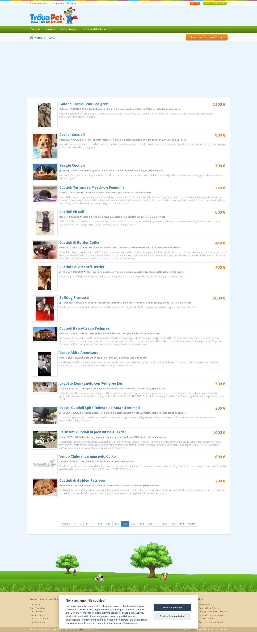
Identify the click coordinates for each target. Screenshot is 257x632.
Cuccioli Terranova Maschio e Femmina (92, 187)
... (92, 523)
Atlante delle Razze (95, 29)
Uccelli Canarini (206, 618)
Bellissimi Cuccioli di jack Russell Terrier (92, 432)
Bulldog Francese (74, 298)
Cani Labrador (37, 611)
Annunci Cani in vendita (44, 599)
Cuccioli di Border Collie (79, 242)
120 (108, 523)
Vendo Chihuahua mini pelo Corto (87, 456)
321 (173, 523)
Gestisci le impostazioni (172, 616)
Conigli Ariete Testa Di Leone (213, 611)
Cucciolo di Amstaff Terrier (81, 267)
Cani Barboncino (38, 622)
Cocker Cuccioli (72, 135)
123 (133, 523)
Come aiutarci (89, 629)
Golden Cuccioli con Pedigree (83, 104)
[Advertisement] (128, 69)
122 (126, 523)
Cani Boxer (35, 604)
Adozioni (50, 29)
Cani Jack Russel (37, 615)
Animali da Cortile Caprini (211, 622)
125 (150, 523)
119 (100, 523)
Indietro (66, 523)
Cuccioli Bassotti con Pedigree (84, 328)
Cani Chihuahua (37, 608)
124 (142, 523)
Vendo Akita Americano (78, 353)
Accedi (194, 3)
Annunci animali (38, 3)
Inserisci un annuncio (64, 3)
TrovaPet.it (222, 629)
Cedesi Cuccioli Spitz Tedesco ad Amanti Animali (99, 408)
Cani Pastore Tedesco (40, 618)
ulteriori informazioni (92, 619)
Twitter (196, 629)
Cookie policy (130, 623)
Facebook (184, 629)
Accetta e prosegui (172, 607)
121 (117, 523)
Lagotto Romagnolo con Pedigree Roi (90, 383)
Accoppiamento (69, 29)
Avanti (191, 523)
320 (165, 523)
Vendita (35, 29)
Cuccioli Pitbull (71, 212)
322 (182, 523)
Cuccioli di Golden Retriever (82, 480)
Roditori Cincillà (206, 604)
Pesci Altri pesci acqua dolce (213, 615)
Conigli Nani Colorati (209, 608)
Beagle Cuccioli (72, 165)
